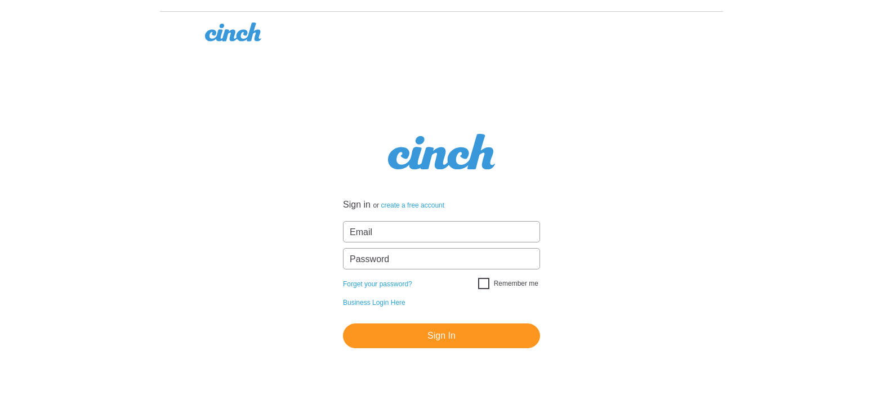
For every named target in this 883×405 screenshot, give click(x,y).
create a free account (412, 205)
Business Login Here (374, 303)
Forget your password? (377, 284)
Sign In (441, 335)
